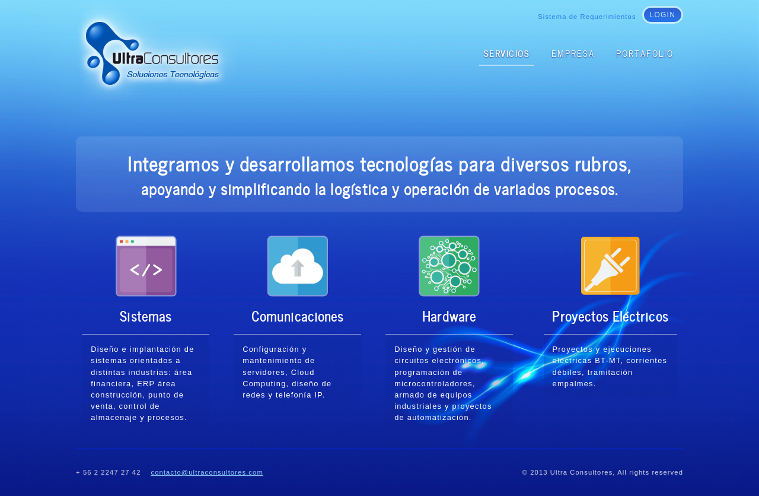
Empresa (573, 52)
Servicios (507, 53)
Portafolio (645, 52)
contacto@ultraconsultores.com (207, 472)
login (662, 15)
